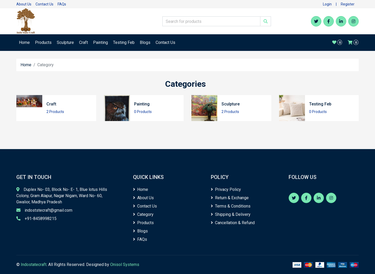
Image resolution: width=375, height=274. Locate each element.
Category (143, 214)
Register (348, 4)
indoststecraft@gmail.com (48, 210)
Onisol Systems (124, 264)
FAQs (62, 4)
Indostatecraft (33, 264)
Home (24, 42)
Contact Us (44, 4)
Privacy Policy (226, 189)
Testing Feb (124, 42)
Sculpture (65, 42)
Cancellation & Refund (233, 222)
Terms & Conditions (231, 206)
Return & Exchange (230, 197)
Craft (83, 42)
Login (327, 4)
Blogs (145, 42)
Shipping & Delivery (231, 214)
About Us (23, 4)
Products (43, 42)
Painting (100, 42)
